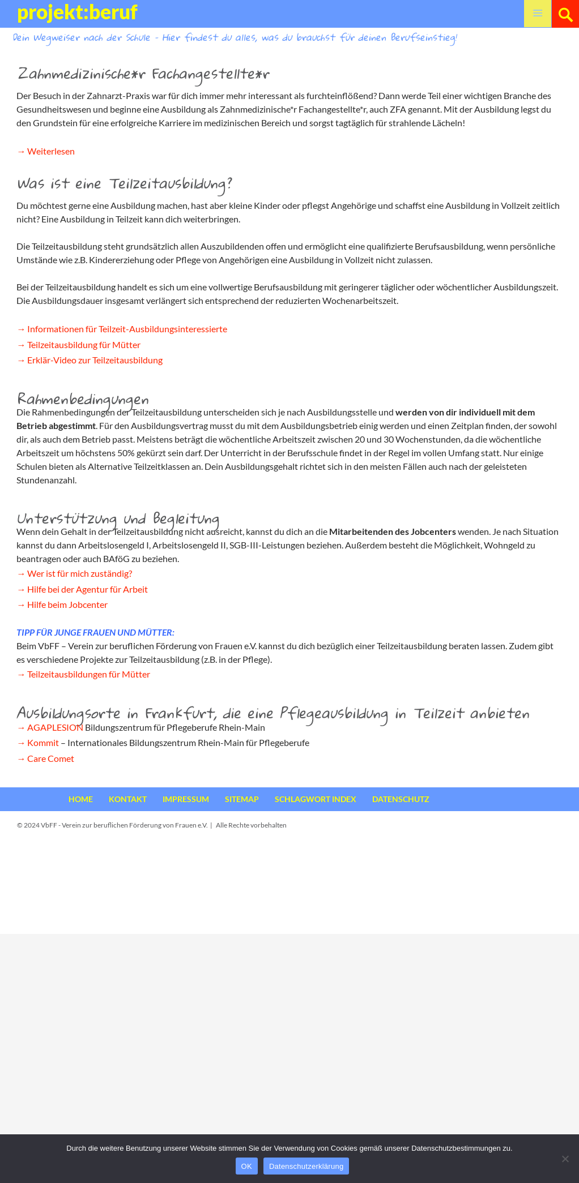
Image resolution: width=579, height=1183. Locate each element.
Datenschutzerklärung (306, 1166)
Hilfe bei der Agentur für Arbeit (87, 589)
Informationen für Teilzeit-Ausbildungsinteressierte (127, 328)
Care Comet (50, 758)
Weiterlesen (51, 150)
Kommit (43, 742)
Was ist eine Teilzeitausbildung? (123, 182)
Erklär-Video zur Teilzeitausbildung (95, 359)
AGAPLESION (55, 727)
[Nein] (565, 1158)
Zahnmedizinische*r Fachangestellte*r (142, 73)
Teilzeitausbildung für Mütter (84, 344)
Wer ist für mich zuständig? (79, 573)
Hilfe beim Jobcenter (67, 604)
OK (246, 1166)
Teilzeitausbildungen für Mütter (88, 673)
